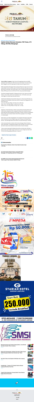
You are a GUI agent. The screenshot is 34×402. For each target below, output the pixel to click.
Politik (27, 4)
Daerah (18, 4)
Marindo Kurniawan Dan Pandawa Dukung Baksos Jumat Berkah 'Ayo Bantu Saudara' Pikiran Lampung (13, 345)
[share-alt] (25, 138)
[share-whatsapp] (32, 138)
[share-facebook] (28, 138)
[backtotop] (17, 390)
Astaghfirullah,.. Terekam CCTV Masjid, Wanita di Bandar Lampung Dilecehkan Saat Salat (12, 366)
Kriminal (1, 4)
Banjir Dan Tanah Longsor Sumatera (8, 40)
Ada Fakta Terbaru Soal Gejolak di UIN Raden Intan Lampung (13, 358)
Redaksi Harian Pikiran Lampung (10, 4)
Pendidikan (23, 4)
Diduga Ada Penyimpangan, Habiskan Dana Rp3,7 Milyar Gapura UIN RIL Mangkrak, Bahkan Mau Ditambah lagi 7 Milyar (13, 352)
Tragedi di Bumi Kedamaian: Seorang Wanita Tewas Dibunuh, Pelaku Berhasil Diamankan (13, 373)
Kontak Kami (17, 397)
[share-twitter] (30, 138)
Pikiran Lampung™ (17, 395)
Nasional (31, 4)
